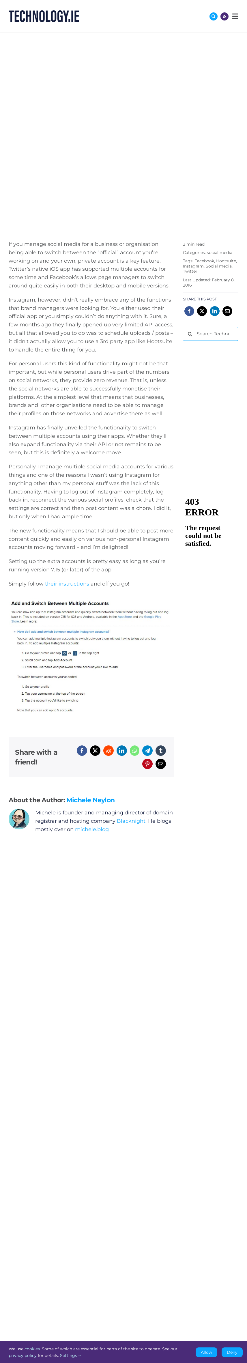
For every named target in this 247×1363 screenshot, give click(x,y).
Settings (70, 1355)
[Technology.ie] (44, 13)
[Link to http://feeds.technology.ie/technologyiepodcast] (224, 16)
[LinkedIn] (121, 750)
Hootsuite (226, 260)
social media (219, 252)
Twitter (190, 271)
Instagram (193, 266)
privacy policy (23, 1355)
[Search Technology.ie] (210, 334)
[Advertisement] (215, 375)
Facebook (204, 260)
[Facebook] (82, 750)
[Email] (160, 764)
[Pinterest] (147, 764)
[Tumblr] (160, 750)
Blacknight (131, 821)
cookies (32, 1348)
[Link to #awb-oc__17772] (213, 16)
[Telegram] (147, 750)
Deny (232, 1352)
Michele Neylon (90, 800)
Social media (219, 266)
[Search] (190, 334)
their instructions (67, 584)
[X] (95, 750)
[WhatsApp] (134, 750)
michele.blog (92, 829)
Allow (206, 1352)
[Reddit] (108, 750)
